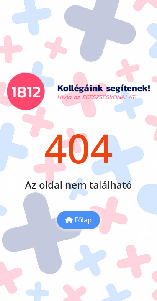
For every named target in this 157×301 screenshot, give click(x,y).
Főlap (78, 219)
